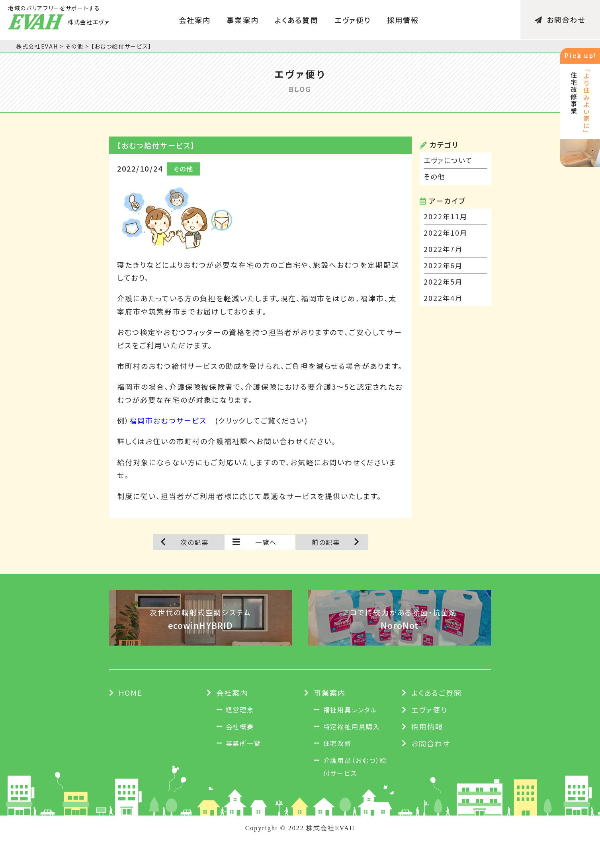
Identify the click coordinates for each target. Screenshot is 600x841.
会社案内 (195, 20)
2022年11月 (446, 216)
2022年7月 (444, 249)
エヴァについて (449, 160)
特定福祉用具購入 (351, 726)
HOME (131, 692)
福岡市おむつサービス (168, 420)
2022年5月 (444, 282)
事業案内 (243, 20)
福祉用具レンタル (350, 709)
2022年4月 (444, 298)
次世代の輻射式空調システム (200, 619)
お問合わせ (560, 20)
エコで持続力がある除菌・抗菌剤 (399, 619)
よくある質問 (297, 20)
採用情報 (403, 20)
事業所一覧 (244, 743)
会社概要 (240, 726)
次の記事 (195, 542)
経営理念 (240, 709)
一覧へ (266, 542)
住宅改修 (337, 743)
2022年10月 (446, 233)
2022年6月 (444, 265)
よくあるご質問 (436, 692)
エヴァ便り (352, 20)
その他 (435, 177)
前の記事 (326, 542)
